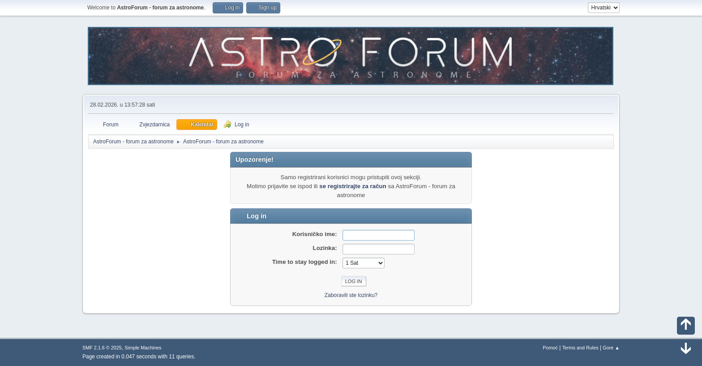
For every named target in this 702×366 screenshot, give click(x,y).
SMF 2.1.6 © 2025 (102, 347)
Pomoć (550, 347)
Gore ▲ (611, 347)
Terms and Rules (580, 347)
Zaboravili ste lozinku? (351, 295)
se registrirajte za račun (352, 186)
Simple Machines (142, 347)
